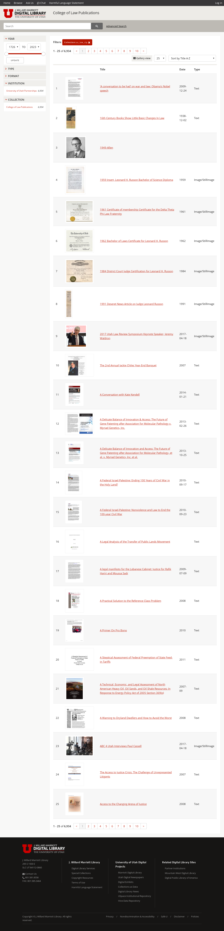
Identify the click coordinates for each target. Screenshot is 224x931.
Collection (16, 99)
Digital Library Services (83, 868)
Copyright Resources (82, 877)
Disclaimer (179, 916)
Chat (41, 3)
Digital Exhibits (125, 882)
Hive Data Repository (129, 900)
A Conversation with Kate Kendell (120, 394)
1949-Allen (106, 147)
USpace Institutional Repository (134, 896)
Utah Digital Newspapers (131, 877)
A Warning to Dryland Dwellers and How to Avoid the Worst (136, 718)
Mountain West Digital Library (180, 873)
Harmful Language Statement (66, 3)
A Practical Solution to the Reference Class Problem (130, 600)
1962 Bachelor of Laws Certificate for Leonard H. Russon (134, 241)
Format (13, 76)
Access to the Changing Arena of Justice (123, 804)
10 (136, 51)
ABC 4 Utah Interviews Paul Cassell (121, 746)
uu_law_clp (77, 42)
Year (11, 38)
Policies (195, 916)
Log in (218, 3)
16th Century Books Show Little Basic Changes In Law (132, 118)
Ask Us (30, 3)
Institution (16, 83)
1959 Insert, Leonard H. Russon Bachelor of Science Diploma (136, 180)
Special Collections (81, 873)
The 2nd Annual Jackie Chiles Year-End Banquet (128, 365)
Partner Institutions (175, 868)
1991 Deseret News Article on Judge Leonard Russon (131, 304)
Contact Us (29, 873)
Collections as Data (128, 886)
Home (7, 3)
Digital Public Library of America (181, 877)
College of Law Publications (76, 12)
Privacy (110, 916)
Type (11, 69)
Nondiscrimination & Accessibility (137, 916)
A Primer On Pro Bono (113, 630)
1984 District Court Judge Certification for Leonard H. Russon (136, 271)
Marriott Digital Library (130, 872)
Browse (18, 3)
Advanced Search (116, 26)
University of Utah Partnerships (21, 90)
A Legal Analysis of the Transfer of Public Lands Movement (135, 541)
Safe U (164, 916)
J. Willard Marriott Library (35, 860)
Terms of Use (78, 882)
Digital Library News (128, 891)
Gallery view (143, 58)
